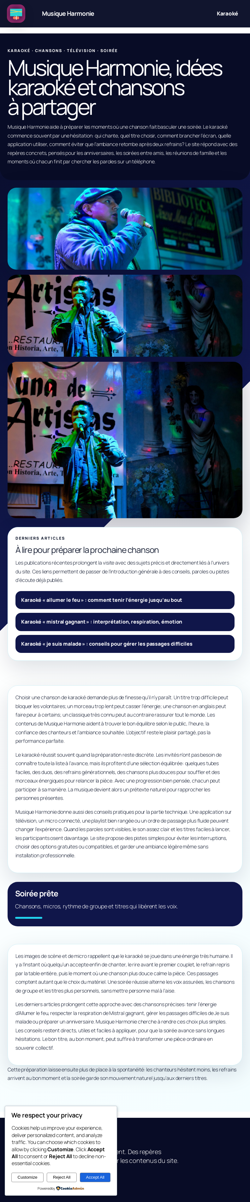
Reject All (62, 1177)
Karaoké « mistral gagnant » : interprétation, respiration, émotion (101, 621)
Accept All (95, 1177)
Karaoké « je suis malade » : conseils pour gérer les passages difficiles (107, 643)
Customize (28, 1177)
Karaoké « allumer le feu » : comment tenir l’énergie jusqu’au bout (101, 599)
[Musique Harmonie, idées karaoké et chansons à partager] (57, 13)
